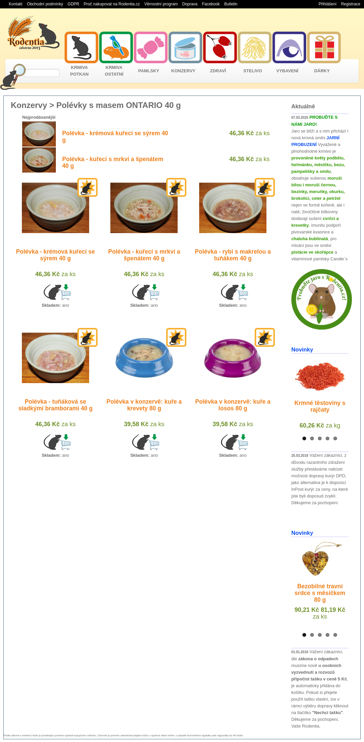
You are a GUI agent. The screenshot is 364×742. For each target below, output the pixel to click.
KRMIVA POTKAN (79, 71)
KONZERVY (183, 70)
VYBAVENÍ (287, 70)
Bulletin (230, 4)
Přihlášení (327, 4)
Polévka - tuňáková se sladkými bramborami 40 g (55, 405)
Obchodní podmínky (45, 4)
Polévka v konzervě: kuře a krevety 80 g (144, 405)
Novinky (302, 349)
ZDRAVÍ (218, 70)
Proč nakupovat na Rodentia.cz (112, 4)
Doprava (189, 4)
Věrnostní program (161, 4)
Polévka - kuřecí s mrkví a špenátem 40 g (144, 255)
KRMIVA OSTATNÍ (114, 71)
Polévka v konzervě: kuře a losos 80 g (232, 405)
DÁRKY (322, 70)
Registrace (350, 4)
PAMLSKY (148, 70)
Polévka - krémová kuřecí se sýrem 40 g (55, 255)
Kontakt (16, 4)
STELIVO (252, 70)
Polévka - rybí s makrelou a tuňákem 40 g (233, 255)
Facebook (211, 4)
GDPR (73, 4)
